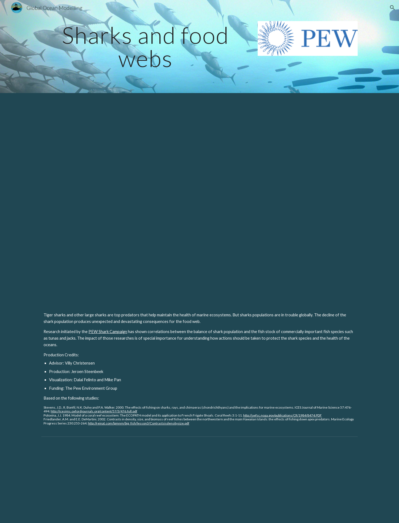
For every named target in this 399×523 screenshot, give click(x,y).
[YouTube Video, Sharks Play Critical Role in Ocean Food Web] (199, 198)
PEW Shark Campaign (107, 331)
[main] (145, 46)
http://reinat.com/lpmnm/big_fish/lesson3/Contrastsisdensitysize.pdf (138, 423)
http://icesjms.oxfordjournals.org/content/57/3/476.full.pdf (94, 411)
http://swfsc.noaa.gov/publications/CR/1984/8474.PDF (282, 415)
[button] (392, 7)
